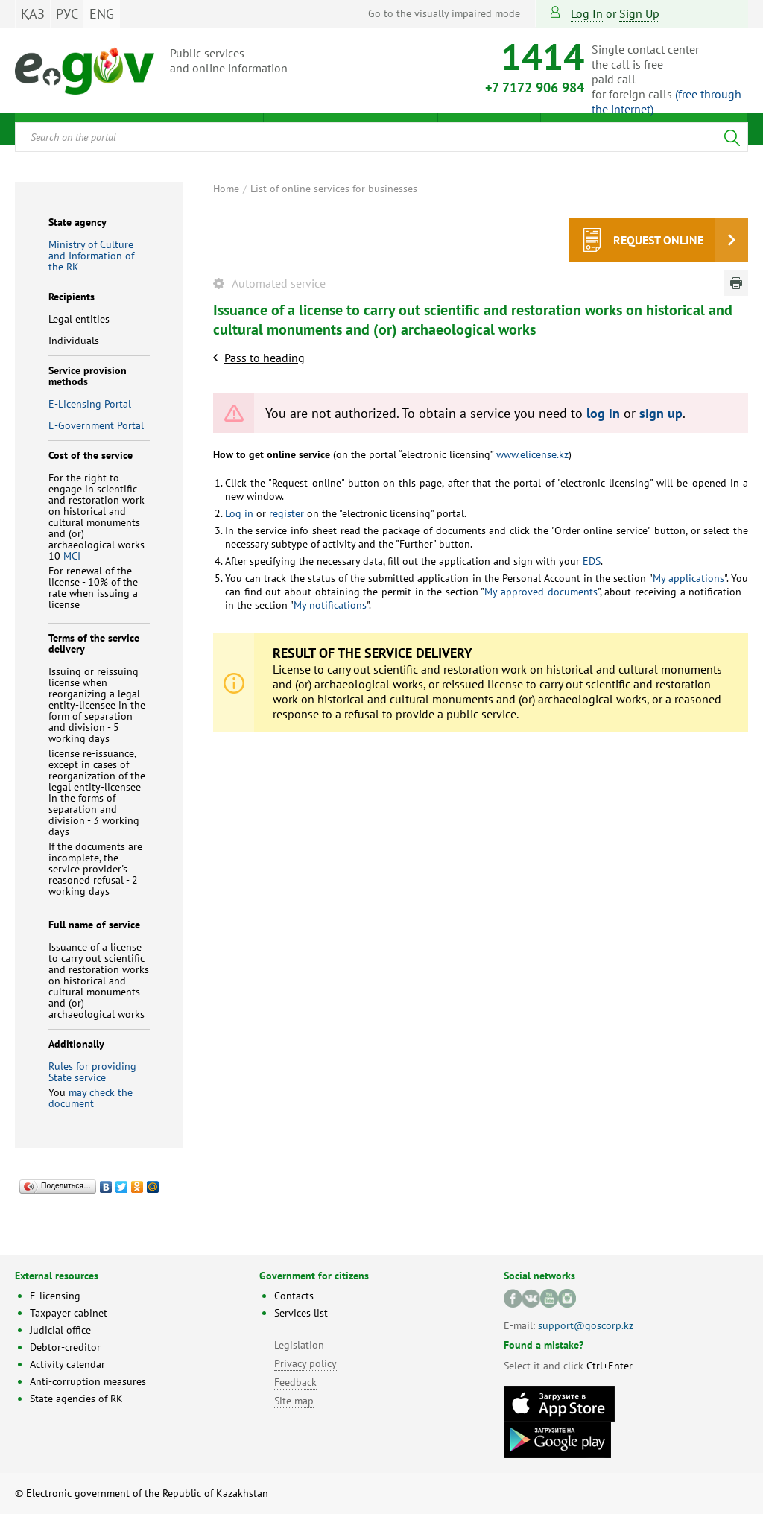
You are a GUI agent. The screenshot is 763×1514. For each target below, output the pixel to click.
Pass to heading (264, 357)
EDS (590, 561)
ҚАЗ (33, 13)
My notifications (330, 605)
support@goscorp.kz (585, 1325)
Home (226, 188)
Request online (658, 239)
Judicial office (60, 1330)
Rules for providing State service (92, 1072)
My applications (688, 578)
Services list (301, 1313)
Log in (587, 13)
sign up (639, 13)
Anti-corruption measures (88, 1381)
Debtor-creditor (65, 1347)
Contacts (294, 1295)
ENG (101, 13)
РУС (67, 13)
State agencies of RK (76, 1398)
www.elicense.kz (531, 454)
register (285, 513)
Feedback (295, 1382)
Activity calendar (67, 1364)
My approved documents (540, 591)
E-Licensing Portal (89, 404)
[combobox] (381, 137)
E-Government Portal (96, 425)
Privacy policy (305, 1363)
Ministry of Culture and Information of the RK (91, 255)
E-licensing (55, 1295)
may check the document (90, 1098)
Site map (294, 1400)
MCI (71, 556)
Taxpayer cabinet (68, 1313)
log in (603, 413)
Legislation (299, 1345)
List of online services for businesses (333, 188)
